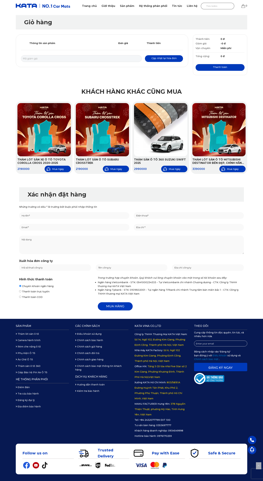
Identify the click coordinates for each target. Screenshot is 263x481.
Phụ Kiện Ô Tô (25, 353)
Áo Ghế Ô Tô (24, 359)
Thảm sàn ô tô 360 (28, 366)
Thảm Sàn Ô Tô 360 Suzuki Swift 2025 (160, 161)
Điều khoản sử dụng (88, 333)
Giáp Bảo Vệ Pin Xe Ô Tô (31, 372)
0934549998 (175, 430)
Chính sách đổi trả (87, 353)
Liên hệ (192, 6)
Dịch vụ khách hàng (91, 376)
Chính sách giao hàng (89, 359)
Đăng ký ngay (220, 368)
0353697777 (163, 425)
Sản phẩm (127, 6)
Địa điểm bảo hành (28, 406)
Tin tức (177, 6)
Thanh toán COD (31, 297)
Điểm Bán (23, 387)
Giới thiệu (108, 6)
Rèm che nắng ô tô (28, 346)
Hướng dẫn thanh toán (90, 384)
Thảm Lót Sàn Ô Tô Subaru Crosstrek (97, 161)
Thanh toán (220, 67)
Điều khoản (220, 355)
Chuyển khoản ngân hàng (36, 286)
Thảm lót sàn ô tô (27, 333)
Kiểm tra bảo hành (87, 390)
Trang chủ (89, 6)
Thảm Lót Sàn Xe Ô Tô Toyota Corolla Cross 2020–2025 (41, 161)
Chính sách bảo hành (89, 340)
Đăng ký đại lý (25, 400)
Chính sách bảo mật (206, 359)
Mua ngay (55, 169)
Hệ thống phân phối (153, 6)
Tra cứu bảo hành (27, 393)
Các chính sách (87, 326)
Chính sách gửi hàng (88, 346)
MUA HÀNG (115, 306)
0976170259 (164, 435)
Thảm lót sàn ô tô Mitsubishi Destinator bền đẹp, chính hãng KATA (218, 161)
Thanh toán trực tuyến (34, 291)
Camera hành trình (28, 340)
